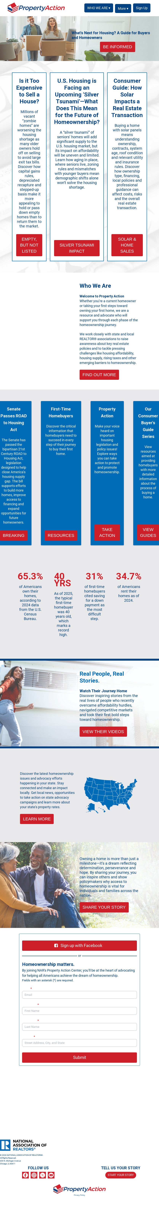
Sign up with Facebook (78, 945)
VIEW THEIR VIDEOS (103, 731)
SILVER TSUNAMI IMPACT (77, 248)
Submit (79, 1057)
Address (30, 1037)
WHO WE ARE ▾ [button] (97, 8)
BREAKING (14, 535)
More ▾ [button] (122, 8)
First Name (30, 1004)
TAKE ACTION (107, 532)
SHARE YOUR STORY (104, 907)
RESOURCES (61, 535)
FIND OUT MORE (99, 374)
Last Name (30, 1020)
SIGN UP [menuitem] (141, 8)
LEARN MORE (37, 819)
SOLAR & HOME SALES (127, 245)
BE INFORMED (117, 46)
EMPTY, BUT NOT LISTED (29, 245)
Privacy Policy (79, 1195)
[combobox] (79, 1043)
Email (27, 988)
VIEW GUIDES (148, 532)
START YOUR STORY (121, 1175)
